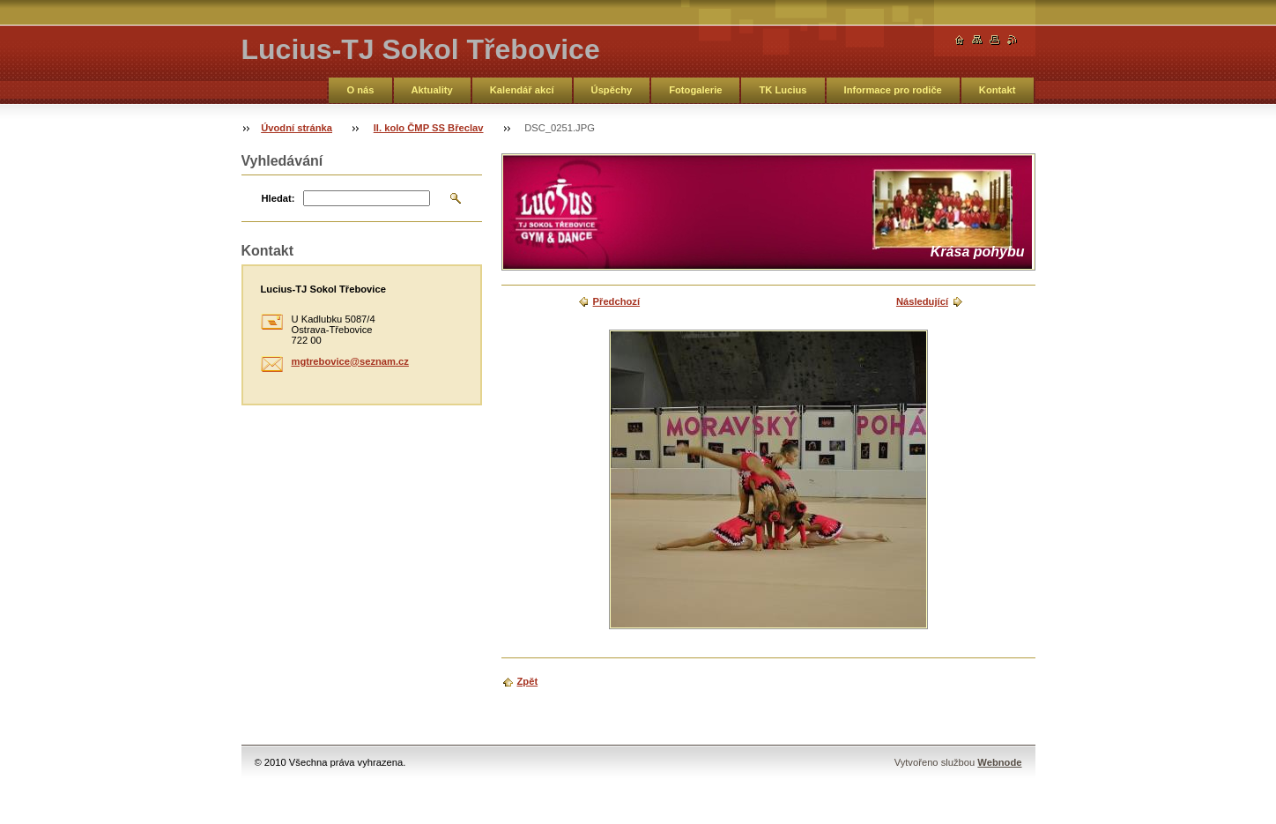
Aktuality (432, 90)
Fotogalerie (695, 90)
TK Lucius (782, 90)
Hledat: (278, 198)
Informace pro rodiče (893, 90)
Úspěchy (612, 90)
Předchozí (616, 301)
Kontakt (997, 90)
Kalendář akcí (522, 90)
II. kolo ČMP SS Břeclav (429, 127)
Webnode (999, 762)
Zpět (527, 681)
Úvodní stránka (296, 127)
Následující (922, 301)
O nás (360, 90)
